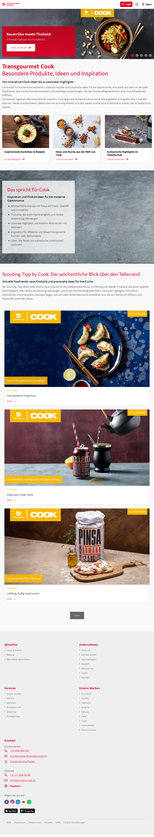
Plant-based (88, 727)
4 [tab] (145, 55)
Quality (85, 699)
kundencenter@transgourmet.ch (28, 758)
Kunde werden (15, 695)
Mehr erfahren (21, 47)
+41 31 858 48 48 (20, 777)
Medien (85, 664)
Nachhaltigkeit (89, 660)
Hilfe (61, 824)
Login (128, 4)
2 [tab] (137, 55)
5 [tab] (150, 55)
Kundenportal (14, 709)
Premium (86, 704)
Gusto (84, 674)
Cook (84, 723)
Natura (85, 713)
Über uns (86, 650)
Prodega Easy (14, 718)
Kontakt (86, 678)
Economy (86, 695)
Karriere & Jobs (89, 655)
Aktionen (12, 704)
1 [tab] (132, 55)
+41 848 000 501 (20, 753)
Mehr (10, 401)
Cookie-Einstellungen (79, 824)
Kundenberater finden (22, 764)
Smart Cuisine (89, 732)
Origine (85, 709)
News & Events (15, 650)
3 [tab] (141, 55)
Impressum (20, 824)
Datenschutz (36, 824)
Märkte (11, 699)
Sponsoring (87, 669)
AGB (9, 824)
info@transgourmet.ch (22, 782)
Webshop (12, 713)
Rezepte (11, 655)
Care (83, 718)
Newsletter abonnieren (19, 660)
